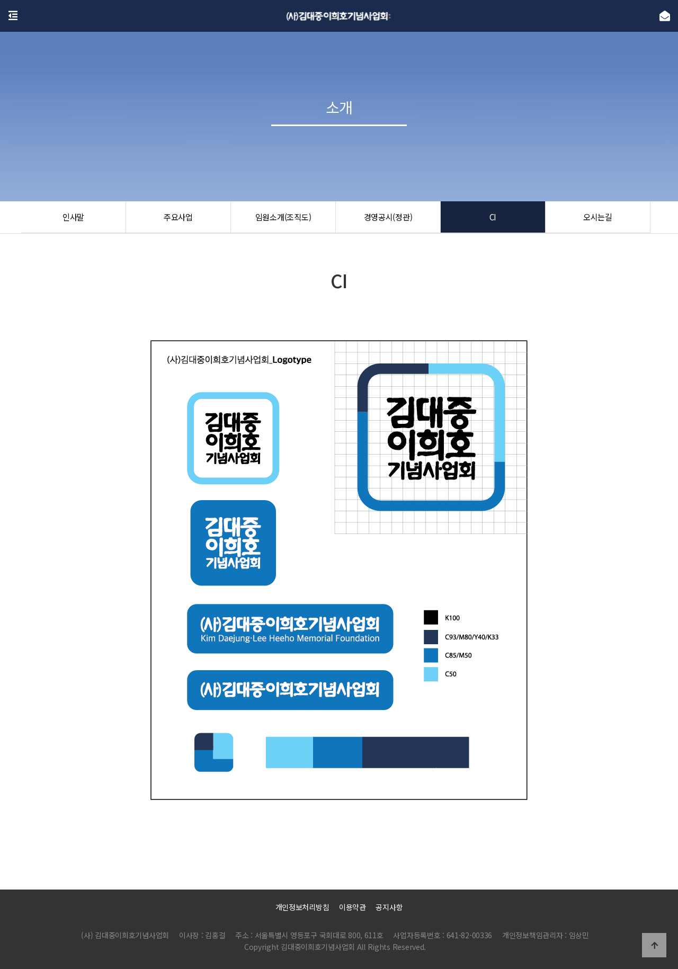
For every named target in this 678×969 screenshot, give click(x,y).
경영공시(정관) (388, 217)
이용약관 (352, 907)
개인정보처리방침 (302, 907)
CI (492, 217)
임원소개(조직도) (283, 217)
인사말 (73, 217)
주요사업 (178, 217)
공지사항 (389, 907)
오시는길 (597, 217)
